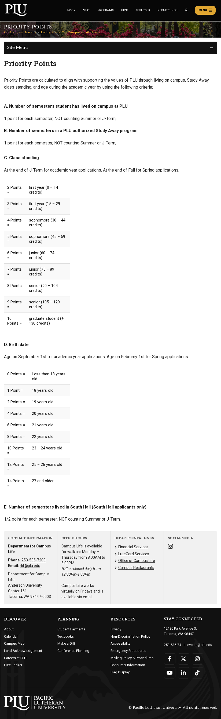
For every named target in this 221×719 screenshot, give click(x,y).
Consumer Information (127, 665)
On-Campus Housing (20, 32)
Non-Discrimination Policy (130, 636)
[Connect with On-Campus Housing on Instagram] (170, 547)
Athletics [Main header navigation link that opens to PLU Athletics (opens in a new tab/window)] (143, 10)
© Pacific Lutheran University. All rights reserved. (172, 708)
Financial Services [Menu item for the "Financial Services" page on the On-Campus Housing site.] (133, 547)
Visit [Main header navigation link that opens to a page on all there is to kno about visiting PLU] (86, 10)
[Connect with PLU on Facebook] (169, 658)
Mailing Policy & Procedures (131, 658)
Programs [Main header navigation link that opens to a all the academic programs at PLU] (105, 10)
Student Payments (71, 629)
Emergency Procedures (128, 651)
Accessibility (120, 643)
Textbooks (65, 636)
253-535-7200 (33, 560)
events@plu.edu (199, 645)
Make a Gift (66, 643)
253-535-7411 (174, 645)
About (9, 629)
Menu (205, 10)
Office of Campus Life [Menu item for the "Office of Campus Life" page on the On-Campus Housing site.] (136, 560)
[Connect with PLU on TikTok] (197, 672)
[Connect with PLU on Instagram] (197, 658)
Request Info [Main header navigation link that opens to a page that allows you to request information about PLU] (167, 10)
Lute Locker (13, 665)
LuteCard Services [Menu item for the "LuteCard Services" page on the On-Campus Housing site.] (133, 554)
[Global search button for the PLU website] (186, 10)
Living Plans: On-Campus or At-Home (70, 32)
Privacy (115, 629)
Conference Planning (73, 651)
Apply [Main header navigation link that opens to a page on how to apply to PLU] (71, 10)
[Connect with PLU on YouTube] (169, 672)
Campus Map (14, 643)
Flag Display (120, 672)
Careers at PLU (15, 658)
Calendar (11, 636)
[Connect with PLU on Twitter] (183, 658)
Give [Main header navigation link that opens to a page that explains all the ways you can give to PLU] (124, 10)
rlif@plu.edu (30, 566)
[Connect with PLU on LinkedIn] (183, 672)
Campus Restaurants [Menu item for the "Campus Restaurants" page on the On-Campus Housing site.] (136, 567)
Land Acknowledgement (23, 651)
